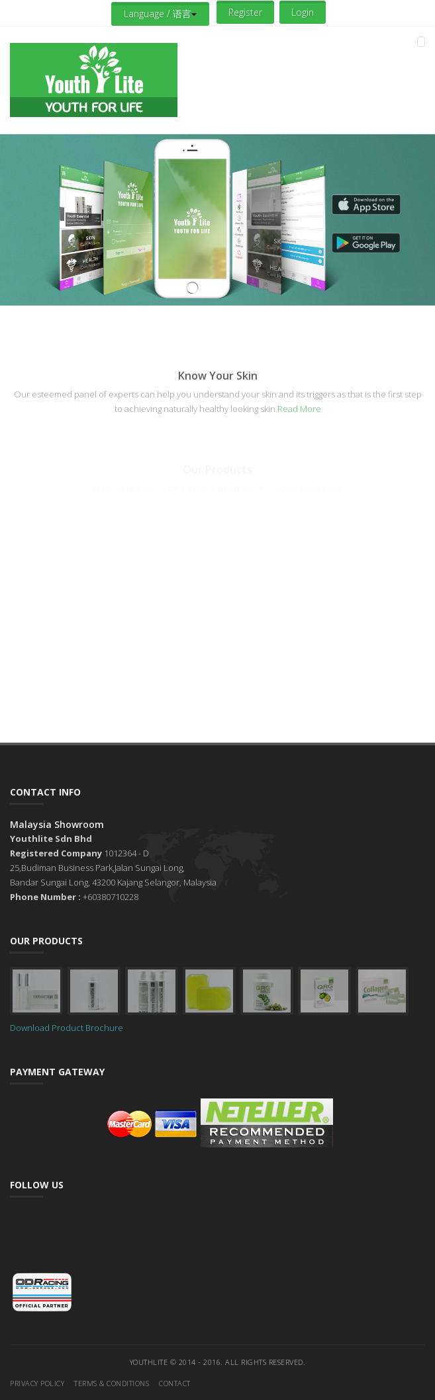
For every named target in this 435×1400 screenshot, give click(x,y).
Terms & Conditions (111, 1383)
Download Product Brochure (66, 1028)
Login (302, 12)
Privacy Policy (37, 1383)
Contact (175, 1383)
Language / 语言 (160, 13)
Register (245, 12)
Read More (299, 409)
